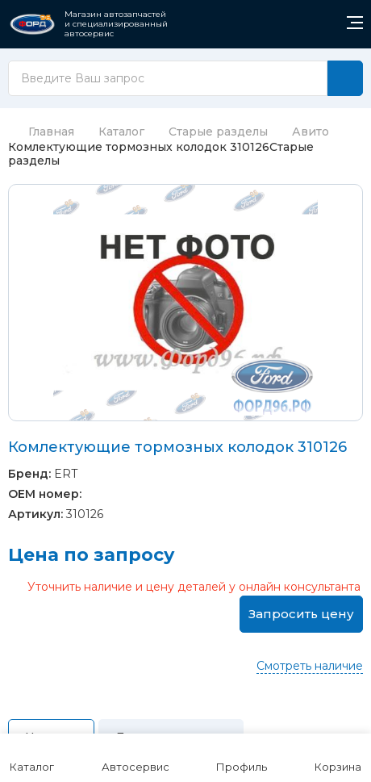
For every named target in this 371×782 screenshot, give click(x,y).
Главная (41, 131)
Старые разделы (218, 131)
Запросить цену (301, 613)
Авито (310, 131)
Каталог (121, 131)
